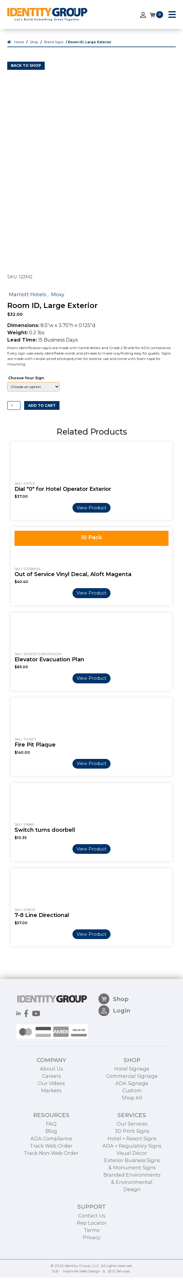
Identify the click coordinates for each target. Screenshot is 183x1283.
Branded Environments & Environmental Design (131, 1216)
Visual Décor (132, 1187)
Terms (91, 1265)
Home (19, 48)
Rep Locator (92, 1257)
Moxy (57, 300)
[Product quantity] (14, 411)
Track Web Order (51, 1180)
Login (114, 1047)
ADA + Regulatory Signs (131, 1180)
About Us (51, 1103)
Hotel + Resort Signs (132, 1173)
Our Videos (51, 1118)
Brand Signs (53, 48)
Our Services (132, 1158)
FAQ (51, 1158)
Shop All (132, 1132)
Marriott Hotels (27, 300)
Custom (132, 1125)
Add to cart (42, 411)
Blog (51, 1165)
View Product (91, 513)
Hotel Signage (131, 1103)
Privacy (92, 1272)
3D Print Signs (132, 1165)
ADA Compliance (51, 1173)
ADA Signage (131, 1118)
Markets (51, 1125)
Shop (34, 48)
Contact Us (91, 1250)
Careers (51, 1110)
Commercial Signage (132, 1110)
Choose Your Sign (26, 383)
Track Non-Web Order (51, 1187)
